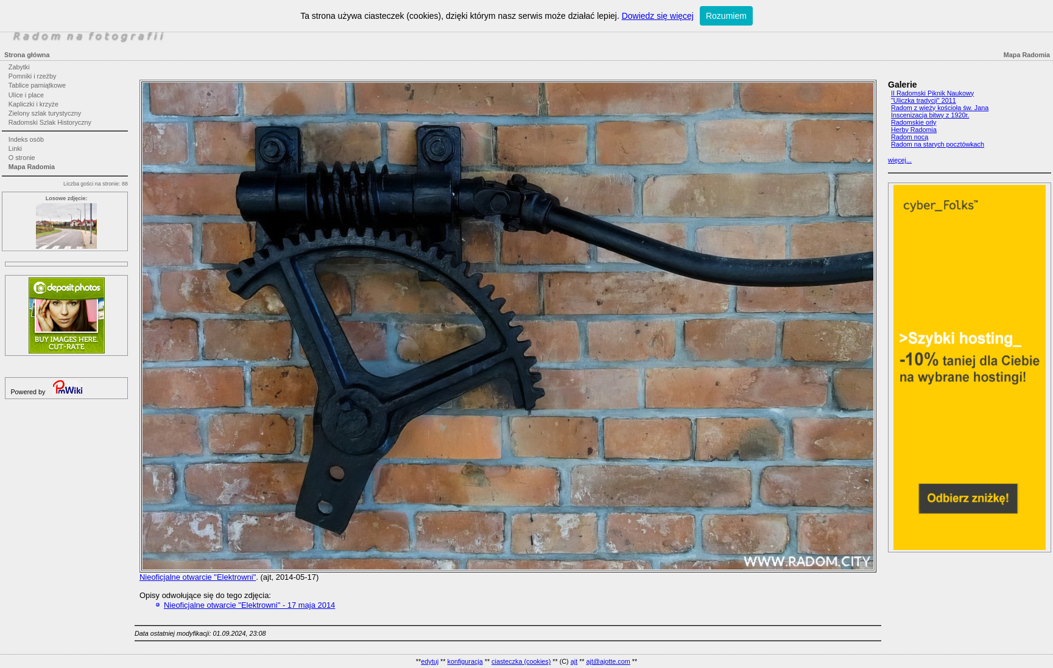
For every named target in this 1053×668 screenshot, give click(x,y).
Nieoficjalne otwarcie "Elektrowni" (197, 577)
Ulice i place (26, 95)
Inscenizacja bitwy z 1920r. (930, 115)
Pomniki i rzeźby (33, 76)
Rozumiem (726, 16)
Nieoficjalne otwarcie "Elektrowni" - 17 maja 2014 (249, 605)
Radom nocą (909, 137)
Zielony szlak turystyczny (45, 113)
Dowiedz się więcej (658, 16)
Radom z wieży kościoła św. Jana (939, 107)
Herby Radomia (914, 129)
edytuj (429, 661)
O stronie (22, 157)
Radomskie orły (913, 122)
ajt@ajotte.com (608, 661)
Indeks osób (26, 139)
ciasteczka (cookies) (521, 661)
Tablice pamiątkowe (37, 85)
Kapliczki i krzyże (33, 104)
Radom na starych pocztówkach (937, 144)
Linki (15, 148)
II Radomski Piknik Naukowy (932, 93)
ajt (574, 661)
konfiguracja (464, 661)
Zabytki (19, 67)
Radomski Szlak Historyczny (50, 122)
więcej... (900, 160)
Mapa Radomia (32, 166)
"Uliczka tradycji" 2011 (923, 100)
